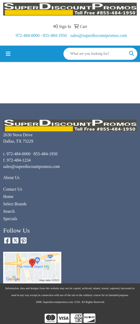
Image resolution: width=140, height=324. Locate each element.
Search (9, 211)
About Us (11, 177)
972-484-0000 (28, 35)
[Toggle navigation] (8, 53)
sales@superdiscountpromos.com (99, 35)
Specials (10, 218)
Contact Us (12, 189)
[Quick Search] (94, 54)
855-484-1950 (55, 35)
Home (8, 196)
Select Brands (14, 204)
